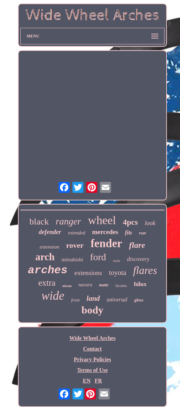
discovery (138, 259)
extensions (88, 272)
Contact (92, 349)
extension (49, 247)
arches (48, 270)
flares (145, 270)
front (75, 299)
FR (98, 381)
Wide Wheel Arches (92, 338)
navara (85, 284)
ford (98, 257)
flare (137, 245)
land (93, 298)
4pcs (130, 222)
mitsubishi (72, 259)
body (92, 310)
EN (86, 381)
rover (75, 245)
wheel (102, 220)
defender (50, 232)
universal (117, 299)
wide (52, 295)
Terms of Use (92, 370)
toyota (117, 272)
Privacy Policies (92, 359)
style (116, 260)
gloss (138, 299)
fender (106, 243)
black (39, 222)
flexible (121, 286)
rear (142, 233)
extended (76, 232)
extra (47, 282)
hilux (140, 284)
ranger (68, 221)
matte (103, 285)
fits (128, 232)
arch (45, 256)
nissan (67, 286)
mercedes (105, 231)
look (150, 223)
